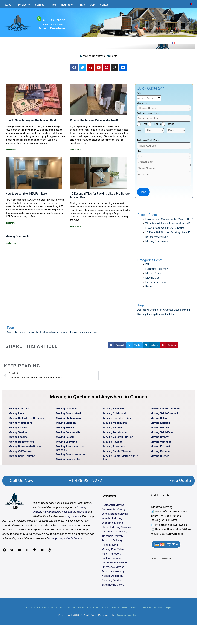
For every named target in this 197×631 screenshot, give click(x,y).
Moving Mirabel (112, 429)
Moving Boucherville (68, 433)
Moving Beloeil (65, 438)
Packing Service (111, 559)
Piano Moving (110, 546)
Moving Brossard (66, 429)
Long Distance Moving (115, 515)
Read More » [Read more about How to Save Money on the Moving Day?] (11, 151)
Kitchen (104, 609)
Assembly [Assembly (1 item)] (142, 311)
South (81, 609)
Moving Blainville (113, 410)
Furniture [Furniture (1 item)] (153, 311)
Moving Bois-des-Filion (117, 419)
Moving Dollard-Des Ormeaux (26, 419)
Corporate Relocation (114, 564)
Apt (145, 125)
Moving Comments (18, 238)
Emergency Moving (113, 568)
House (157, 125)
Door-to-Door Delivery (114, 533)
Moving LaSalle (18, 429)
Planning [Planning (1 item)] (151, 316)
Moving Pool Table (113, 550)
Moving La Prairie (66, 443)
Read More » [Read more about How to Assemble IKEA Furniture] (11, 224)
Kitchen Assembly (112, 577)
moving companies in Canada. (65, 540)
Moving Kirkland (160, 448)
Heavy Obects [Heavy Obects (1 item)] (165, 311)
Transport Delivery (112, 537)
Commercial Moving (114, 511)
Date (139, 95)
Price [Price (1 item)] (171, 316)
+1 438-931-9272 (85, 482)
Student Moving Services (116, 528)
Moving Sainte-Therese (117, 452)
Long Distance (56, 609)
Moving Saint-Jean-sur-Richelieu (70, 449)
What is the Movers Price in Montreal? (94, 122)
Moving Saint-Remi (162, 433)
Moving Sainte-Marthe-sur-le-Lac (121, 459)
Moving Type (143, 105)
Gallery (147, 609)
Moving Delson (159, 419)
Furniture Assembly (156, 270)
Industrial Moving (112, 519)
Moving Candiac (160, 424)
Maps (168, 609)
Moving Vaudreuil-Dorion (118, 438)
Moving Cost (152, 279)
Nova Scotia (68, 513)
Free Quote (180, 482)
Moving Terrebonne (115, 433)
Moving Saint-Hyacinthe (70, 455)
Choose (140, 132)
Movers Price (153, 274)
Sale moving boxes (113, 586)
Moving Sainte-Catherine (165, 410)
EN (147, 266)
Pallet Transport (111, 555)
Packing (135, 609)
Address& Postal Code (148, 115)
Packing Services (155, 283)
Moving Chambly (66, 424)
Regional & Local (36, 609)
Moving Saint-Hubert (68, 414)
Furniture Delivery (112, 542)
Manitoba (82, 513)
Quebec (81, 509)
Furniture (92, 609)
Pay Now (166, 546)
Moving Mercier (160, 429)
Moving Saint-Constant (164, 414)
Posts (113, 57)
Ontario (37, 513)
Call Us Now (22, 482)
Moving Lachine (18, 438)
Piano (125, 609)
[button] (23, 3)
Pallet (115, 609)
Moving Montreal (19, 410)
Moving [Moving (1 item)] (186, 311)
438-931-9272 (53, 20)
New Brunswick (51, 513)
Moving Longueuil (66, 410)
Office (171, 125)
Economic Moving (112, 524)
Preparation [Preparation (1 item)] (162, 316)
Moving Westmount (20, 424)
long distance (73, 518)
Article (158, 609)
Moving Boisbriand (114, 414)
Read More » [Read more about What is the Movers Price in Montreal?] (75, 151)
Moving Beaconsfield (21, 443)
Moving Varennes (161, 443)
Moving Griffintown (20, 452)
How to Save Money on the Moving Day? (31, 122)
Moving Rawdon (112, 443)
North (71, 609)
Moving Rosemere (114, 448)
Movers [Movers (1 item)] (177, 311)
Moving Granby (160, 438)
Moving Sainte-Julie (68, 460)
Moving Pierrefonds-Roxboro (26, 448)
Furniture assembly (113, 573)
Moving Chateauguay (68, 419)
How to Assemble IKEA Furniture (26, 195)
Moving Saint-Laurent (22, 457)
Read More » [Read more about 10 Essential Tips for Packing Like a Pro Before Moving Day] (75, 228)
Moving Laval (17, 414)
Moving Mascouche (115, 424)
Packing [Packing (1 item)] (141, 316)
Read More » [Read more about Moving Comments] (11, 245)
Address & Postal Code (148, 142)
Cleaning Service (111, 581)
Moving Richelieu (161, 452)
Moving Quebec (160, 457)
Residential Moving (113, 506)
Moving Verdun (18, 433)
